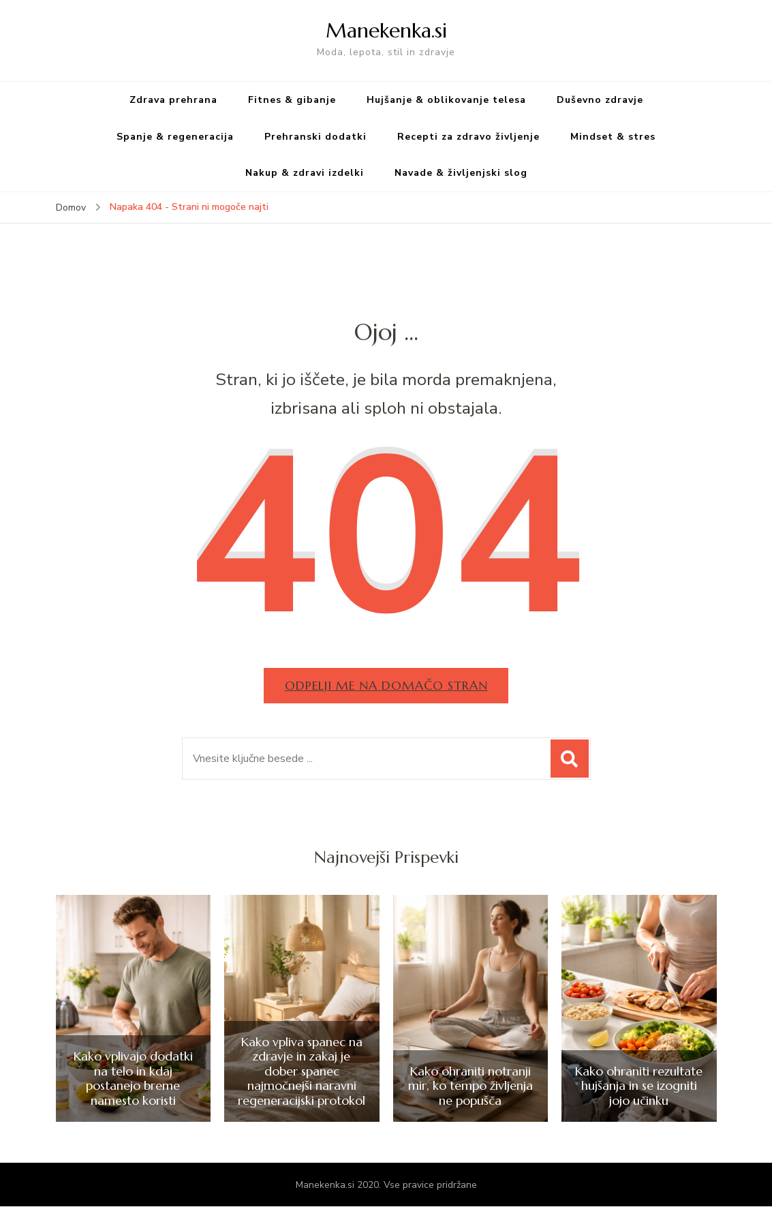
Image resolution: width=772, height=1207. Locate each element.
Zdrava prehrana (173, 99)
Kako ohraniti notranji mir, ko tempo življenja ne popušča (470, 1086)
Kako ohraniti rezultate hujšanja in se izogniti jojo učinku (638, 1086)
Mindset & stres (612, 136)
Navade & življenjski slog (461, 172)
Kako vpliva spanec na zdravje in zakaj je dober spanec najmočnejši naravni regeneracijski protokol (301, 1071)
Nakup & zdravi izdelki (304, 172)
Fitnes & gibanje (292, 99)
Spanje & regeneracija (175, 136)
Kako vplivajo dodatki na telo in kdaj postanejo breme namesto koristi (133, 1078)
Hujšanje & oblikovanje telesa (446, 99)
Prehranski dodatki (315, 136)
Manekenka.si (386, 30)
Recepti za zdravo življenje (468, 136)
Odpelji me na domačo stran (386, 685)
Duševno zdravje (600, 99)
